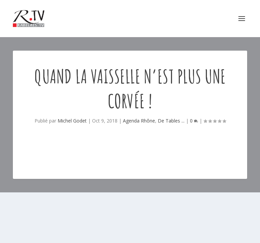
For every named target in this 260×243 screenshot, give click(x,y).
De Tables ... (171, 120)
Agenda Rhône (139, 120)
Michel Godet (72, 120)
